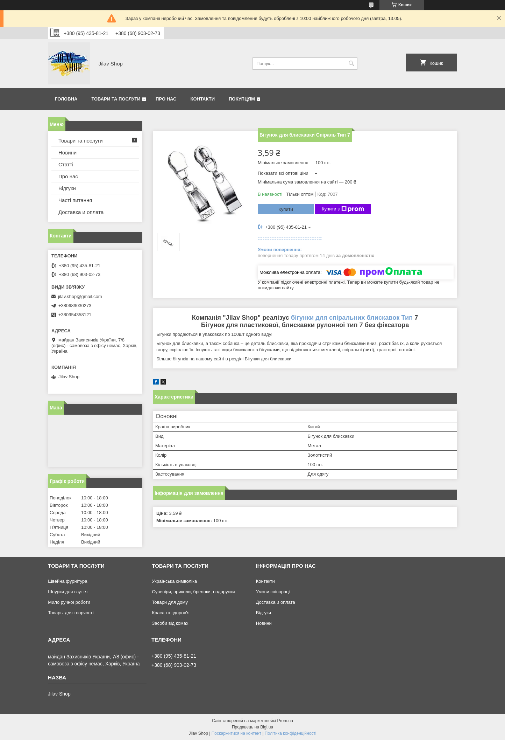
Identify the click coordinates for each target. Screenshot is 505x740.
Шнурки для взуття (67, 591)
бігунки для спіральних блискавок (345, 317)
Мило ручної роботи (69, 602)
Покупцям (242, 99)
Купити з (343, 209)
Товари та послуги (115, 99)
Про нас (166, 99)
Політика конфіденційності (290, 733)
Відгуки (67, 188)
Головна (66, 99)
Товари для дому (169, 602)
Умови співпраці (273, 591)
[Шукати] (351, 63)
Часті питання (75, 200)
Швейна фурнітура (67, 581)
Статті (65, 164)
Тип (407, 317)
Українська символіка (174, 581)
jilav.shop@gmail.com (80, 296)
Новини (67, 152)
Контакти (203, 99)
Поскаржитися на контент (236, 733)
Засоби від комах (170, 623)
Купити (285, 209)
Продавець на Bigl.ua (252, 727)
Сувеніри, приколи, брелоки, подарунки (193, 591)
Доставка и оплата (81, 212)
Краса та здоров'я (170, 612)
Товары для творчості (70, 612)
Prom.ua (285, 720)
